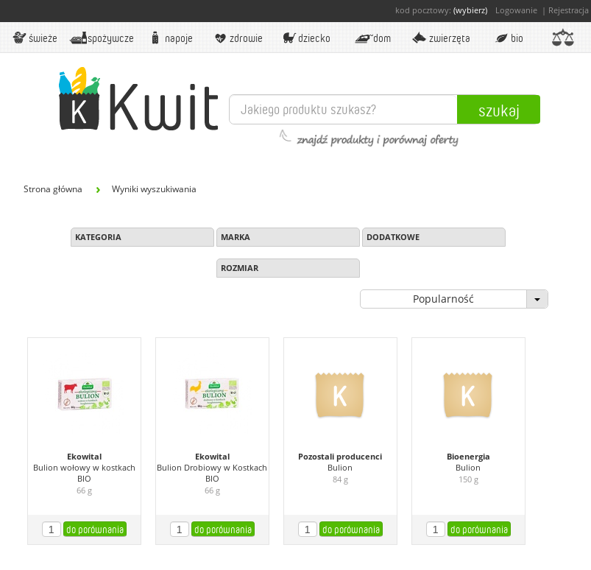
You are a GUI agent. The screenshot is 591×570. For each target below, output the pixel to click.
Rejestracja (568, 9)
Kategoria (98, 236)
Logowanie (516, 9)
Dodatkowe (393, 236)
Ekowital (84, 456)
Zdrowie (237, 37)
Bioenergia (468, 456)
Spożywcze (102, 37)
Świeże (34, 37)
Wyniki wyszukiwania (154, 189)
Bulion (340, 467)
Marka (235, 236)
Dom (372, 37)
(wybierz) (470, 9)
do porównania (95, 529)
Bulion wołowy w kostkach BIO (84, 473)
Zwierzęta (440, 37)
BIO (508, 37)
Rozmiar (239, 267)
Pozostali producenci (340, 456)
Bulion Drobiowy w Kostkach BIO (212, 473)
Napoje (169, 37)
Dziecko (304, 37)
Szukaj (499, 110)
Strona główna (53, 189)
